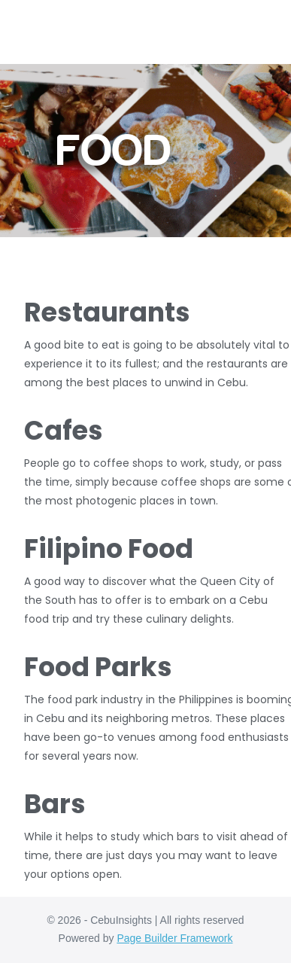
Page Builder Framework (174, 938)
